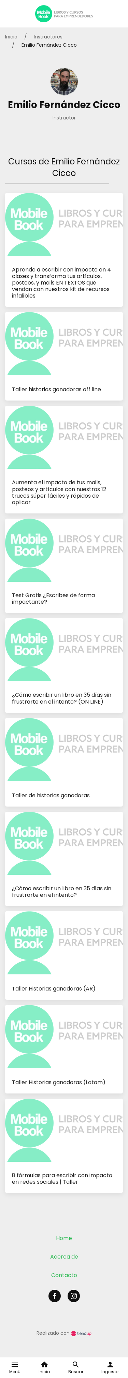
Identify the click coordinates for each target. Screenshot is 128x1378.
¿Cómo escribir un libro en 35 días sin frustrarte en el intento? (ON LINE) (61, 698)
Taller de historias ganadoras (51, 795)
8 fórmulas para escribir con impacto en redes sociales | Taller (62, 1178)
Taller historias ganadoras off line (56, 389)
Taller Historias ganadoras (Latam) (58, 1082)
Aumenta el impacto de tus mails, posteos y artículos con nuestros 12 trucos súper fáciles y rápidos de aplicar (59, 492)
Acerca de (64, 1257)
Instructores (48, 36)
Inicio (11, 36)
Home (64, 1238)
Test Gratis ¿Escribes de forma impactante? (53, 598)
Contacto (64, 1275)
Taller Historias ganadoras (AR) (54, 988)
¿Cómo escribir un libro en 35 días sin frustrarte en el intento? (61, 891)
